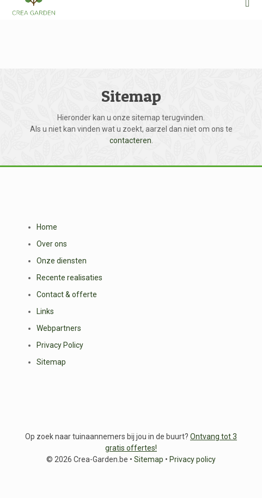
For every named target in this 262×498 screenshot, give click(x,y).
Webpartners (58, 328)
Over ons (51, 243)
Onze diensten (61, 260)
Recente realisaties (69, 277)
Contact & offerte (66, 294)
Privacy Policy (59, 345)
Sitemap (51, 362)
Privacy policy (192, 459)
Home (46, 227)
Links (45, 311)
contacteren (130, 140)
